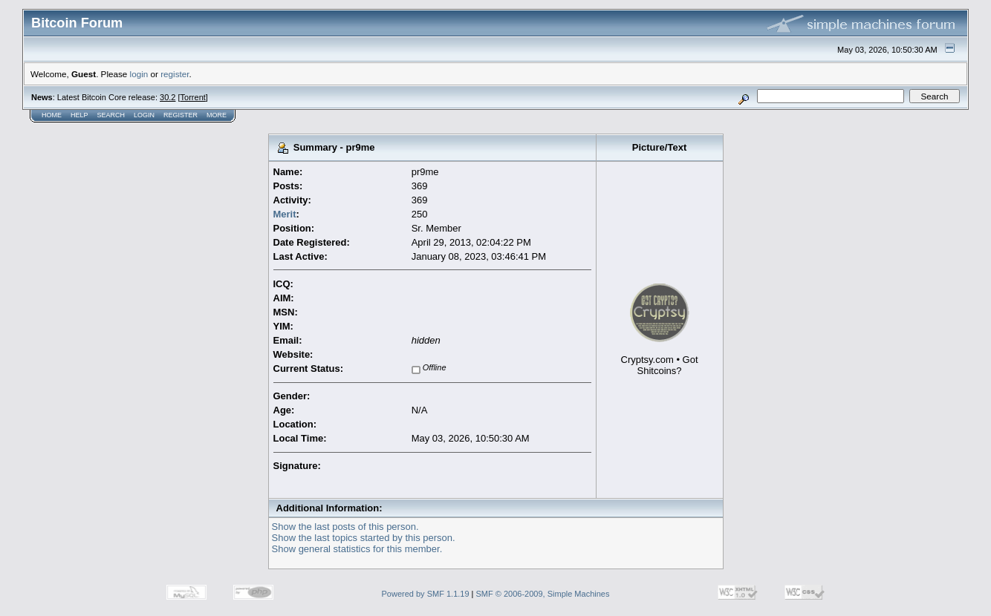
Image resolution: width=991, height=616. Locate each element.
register (174, 74)
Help (79, 115)
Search (111, 115)
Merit (284, 214)
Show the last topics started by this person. (363, 537)
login (139, 74)
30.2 (167, 97)
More (217, 115)
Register (180, 115)
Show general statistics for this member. (357, 548)
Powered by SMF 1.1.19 (425, 593)
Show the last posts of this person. (345, 526)
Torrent (193, 97)
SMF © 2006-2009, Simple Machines (543, 593)
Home (52, 115)
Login (144, 115)
